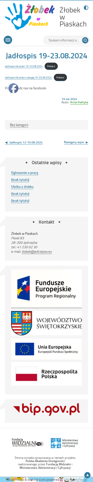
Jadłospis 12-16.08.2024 (26, 142)
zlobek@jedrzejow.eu (37, 251)
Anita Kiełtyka (79, 102)
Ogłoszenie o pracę (24, 172)
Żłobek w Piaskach (73, 16)
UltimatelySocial (75, 479)
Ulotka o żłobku (22, 186)
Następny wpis (74, 142)
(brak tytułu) (20, 179)
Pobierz (51, 66)
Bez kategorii (19, 124)
